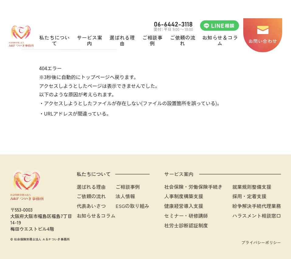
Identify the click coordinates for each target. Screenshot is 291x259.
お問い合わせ (262, 41)
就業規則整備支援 (251, 186)
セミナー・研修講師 (186, 215)
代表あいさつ (91, 205)
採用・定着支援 (249, 196)
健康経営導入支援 (183, 205)
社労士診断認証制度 (186, 225)
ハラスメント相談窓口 (256, 215)
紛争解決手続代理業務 (256, 205)
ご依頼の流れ (91, 196)
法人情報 (125, 196)
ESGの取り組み (132, 205)
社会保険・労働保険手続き (193, 186)
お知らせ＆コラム (96, 215)
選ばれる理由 (91, 186)
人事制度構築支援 (183, 196)
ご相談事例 (128, 186)
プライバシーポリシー (261, 242)
